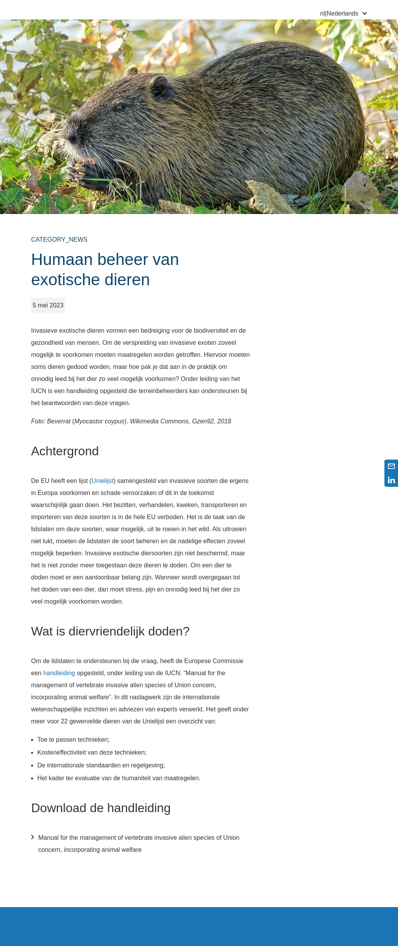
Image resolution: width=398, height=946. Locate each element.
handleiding (59, 673)
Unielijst (102, 480)
